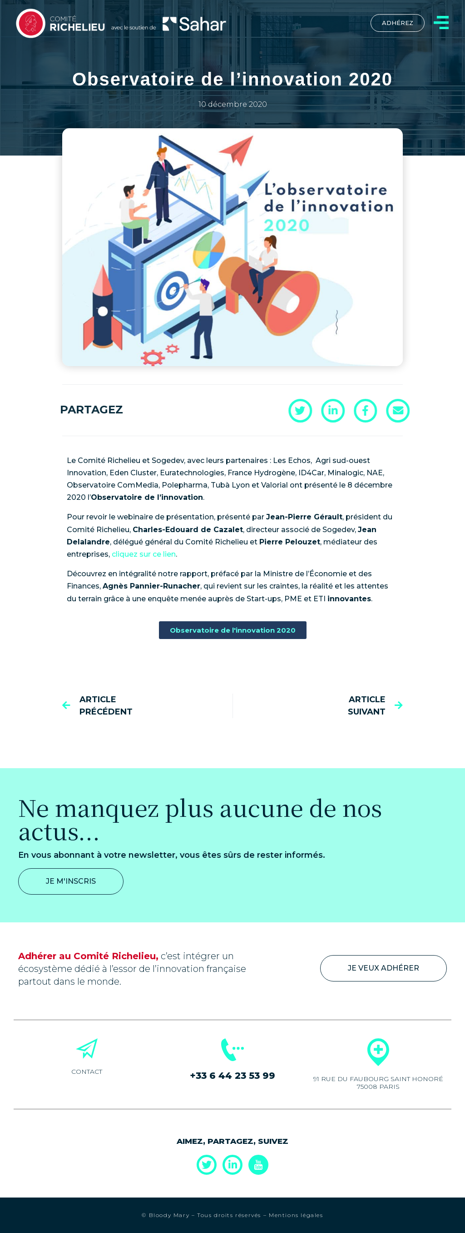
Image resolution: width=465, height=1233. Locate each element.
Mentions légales (296, 1215)
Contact (86, 1071)
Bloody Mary (168, 1215)
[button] (449, 410)
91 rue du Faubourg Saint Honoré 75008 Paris (378, 1083)
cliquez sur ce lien (144, 554)
